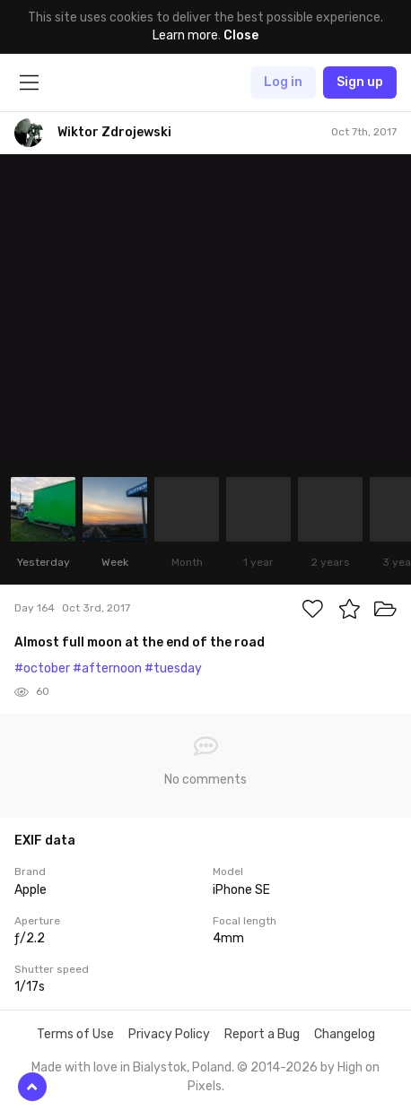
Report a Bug (262, 1034)
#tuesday (173, 668)
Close (240, 35)
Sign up (360, 82)
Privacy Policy (169, 1034)
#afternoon (107, 668)
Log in (283, 82)
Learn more (185, 35)
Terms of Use (75, 1034)
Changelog (344, 1034)
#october (42, 668)
